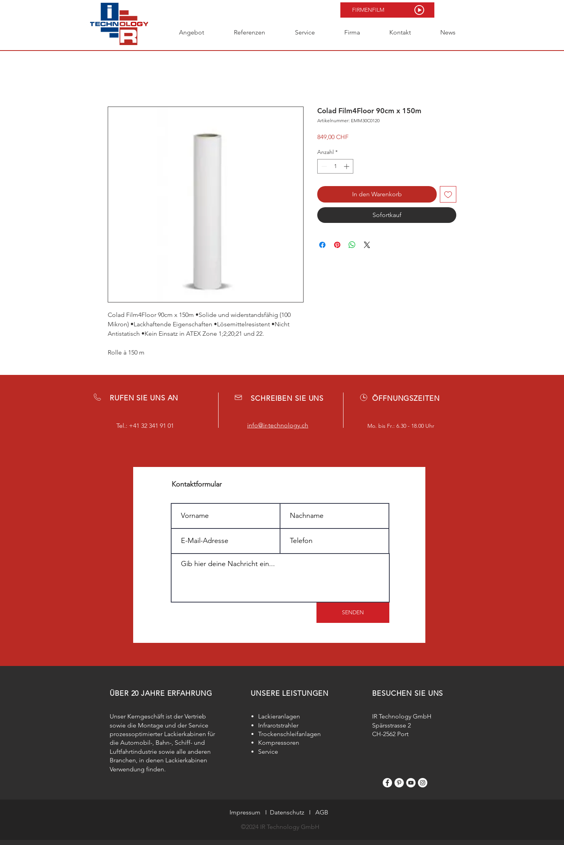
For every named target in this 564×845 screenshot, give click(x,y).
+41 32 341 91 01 (151, 425)
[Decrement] (323, 166)
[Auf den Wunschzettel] (448, 194)
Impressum (245, 812)
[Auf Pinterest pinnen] (337, 245)
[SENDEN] (352, 613)
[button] (387, 10)
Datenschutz (287, 812)
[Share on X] (367, 245)
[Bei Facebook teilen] (322, 245)
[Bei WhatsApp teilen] (352, 245)
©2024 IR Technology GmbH (280, 827)
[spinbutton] (335, 166)
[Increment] (347, 166)
